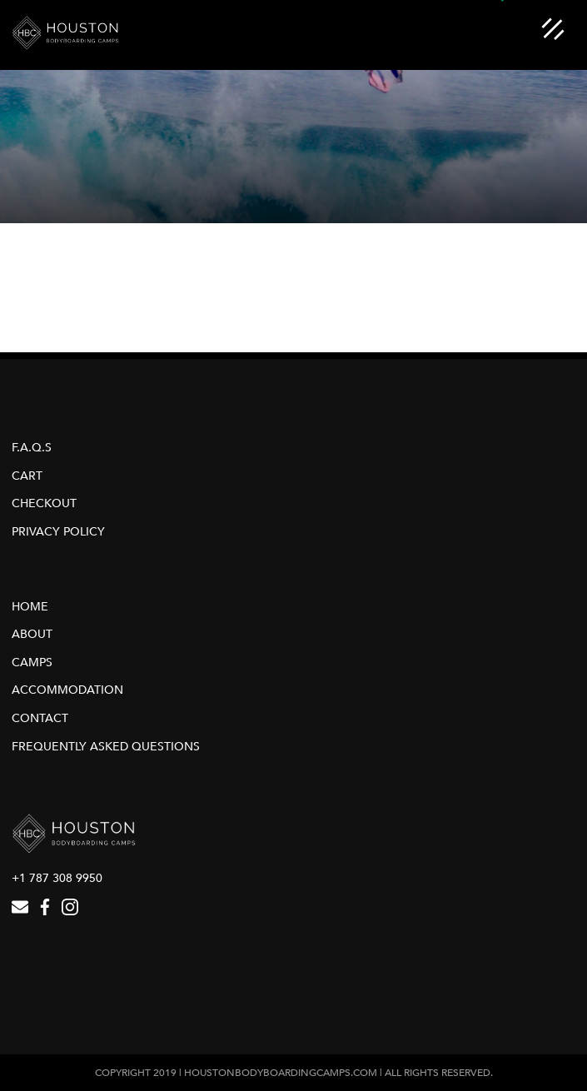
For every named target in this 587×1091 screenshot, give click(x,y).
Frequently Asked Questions (106, 747)
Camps (32, 662)
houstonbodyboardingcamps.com (280, 1072)
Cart (27, 476)
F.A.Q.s (32, 448)
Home (30, 607)
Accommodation (67, 690)
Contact (40, 718)
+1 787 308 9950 (57, 878)
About (32, 634)
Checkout (44, 503)
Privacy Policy (58, 532)
